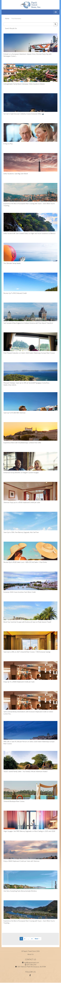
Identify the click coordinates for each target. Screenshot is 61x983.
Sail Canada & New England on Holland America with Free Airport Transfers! (30, 313)
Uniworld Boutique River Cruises (30, 791)
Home (7, 18)
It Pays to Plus (30, 134)
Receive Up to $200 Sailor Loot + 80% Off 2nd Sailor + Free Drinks (30, 552)
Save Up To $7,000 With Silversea (30, 403)
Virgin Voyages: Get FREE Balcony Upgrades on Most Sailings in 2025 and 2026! (30, 821)
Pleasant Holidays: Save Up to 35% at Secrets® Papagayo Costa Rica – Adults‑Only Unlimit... (30, 374)
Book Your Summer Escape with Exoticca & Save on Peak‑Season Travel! (30, 612)
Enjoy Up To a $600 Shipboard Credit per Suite (30, 672)
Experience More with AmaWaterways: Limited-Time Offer (30, 433)
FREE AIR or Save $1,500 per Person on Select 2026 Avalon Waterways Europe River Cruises (30, 733)
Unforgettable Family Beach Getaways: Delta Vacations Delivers (30, 74)
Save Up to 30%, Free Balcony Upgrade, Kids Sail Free (30, 522)
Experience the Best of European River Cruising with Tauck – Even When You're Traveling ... (30, 195)
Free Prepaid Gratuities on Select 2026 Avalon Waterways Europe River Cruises (30, 343)
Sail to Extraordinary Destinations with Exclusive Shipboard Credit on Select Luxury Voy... (30, 703)
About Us (30, 954)
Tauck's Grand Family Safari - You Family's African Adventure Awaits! (30, 761)
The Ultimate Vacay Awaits (30, 253)
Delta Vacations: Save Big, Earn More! (30, 164)
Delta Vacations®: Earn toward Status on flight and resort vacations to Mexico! (30, 223)
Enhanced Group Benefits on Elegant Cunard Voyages (30, 463)
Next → (37, 939)
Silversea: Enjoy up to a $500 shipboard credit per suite (30, 492)
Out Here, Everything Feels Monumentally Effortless (30, 881)
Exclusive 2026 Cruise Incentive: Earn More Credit (30, 582)
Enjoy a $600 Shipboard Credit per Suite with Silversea (30, 851)
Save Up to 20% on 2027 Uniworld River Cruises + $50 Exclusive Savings (30, 642)
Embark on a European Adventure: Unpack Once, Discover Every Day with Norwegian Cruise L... (30, 45)
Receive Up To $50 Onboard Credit (30, 283)
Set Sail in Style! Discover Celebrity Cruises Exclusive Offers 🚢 (30, 104)
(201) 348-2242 (31, 965)
